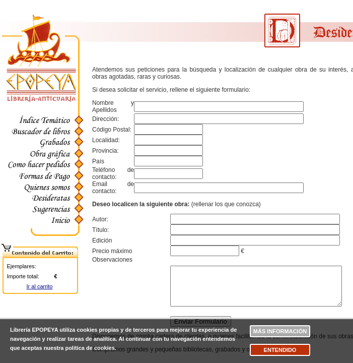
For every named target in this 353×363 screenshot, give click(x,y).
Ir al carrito (40, 286)
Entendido (280, 350)
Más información (280, 331)
